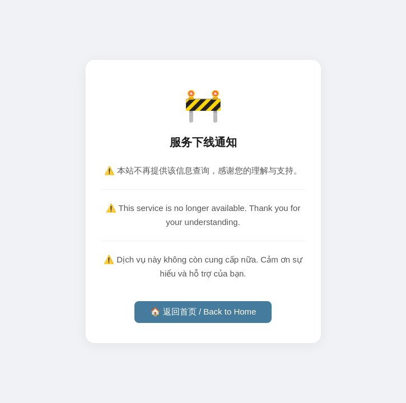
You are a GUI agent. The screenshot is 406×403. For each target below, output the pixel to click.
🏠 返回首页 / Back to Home (203, 311)
